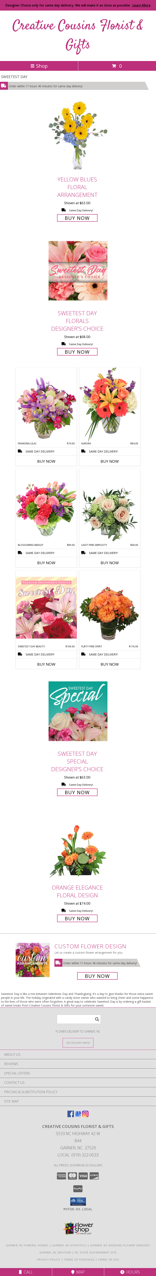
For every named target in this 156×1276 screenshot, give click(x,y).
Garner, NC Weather (55, 1252)
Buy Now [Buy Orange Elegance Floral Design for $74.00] (77, 918)
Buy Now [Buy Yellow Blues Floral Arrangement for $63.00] (77, 218)
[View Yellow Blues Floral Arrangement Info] (78, 137)
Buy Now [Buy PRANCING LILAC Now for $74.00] (46, 461)
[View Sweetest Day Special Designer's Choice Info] (78, 711)
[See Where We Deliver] (78, 1043)
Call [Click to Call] (26, 1272)
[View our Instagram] (85, 1116)
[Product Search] (79, 1019)
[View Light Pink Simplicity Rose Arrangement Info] (109, 506)
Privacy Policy (48, 1259)
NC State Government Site (96, 1252)
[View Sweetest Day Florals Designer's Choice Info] (78, 271)
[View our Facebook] (70, 1116)
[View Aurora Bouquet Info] (109, 404)
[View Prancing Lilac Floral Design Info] (46, 405)
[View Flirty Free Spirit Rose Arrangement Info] (109, 607)
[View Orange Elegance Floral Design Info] (78, 845)
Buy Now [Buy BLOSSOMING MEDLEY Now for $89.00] (46, 562)
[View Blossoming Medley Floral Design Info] (46, 506)
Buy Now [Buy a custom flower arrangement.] (97, 976)
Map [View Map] (78, 1272)
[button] (78, 1201)
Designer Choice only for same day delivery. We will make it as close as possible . (78, 5)
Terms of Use (108, 1259)
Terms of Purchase (79, 1259)
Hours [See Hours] (130, 1272)
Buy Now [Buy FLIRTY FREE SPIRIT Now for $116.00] (110, 664)
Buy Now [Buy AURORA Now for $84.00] (110, 461)
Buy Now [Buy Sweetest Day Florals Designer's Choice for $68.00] (77, 351)
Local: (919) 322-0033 (78, 1155)
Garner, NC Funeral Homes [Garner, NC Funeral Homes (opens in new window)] (27, 1245)
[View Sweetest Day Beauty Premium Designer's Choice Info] (46, 607)
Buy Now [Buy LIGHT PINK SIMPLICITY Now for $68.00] (110, 562)
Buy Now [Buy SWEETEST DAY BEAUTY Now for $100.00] (46, 664)
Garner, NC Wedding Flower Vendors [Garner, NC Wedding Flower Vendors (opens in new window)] (120, 1245)
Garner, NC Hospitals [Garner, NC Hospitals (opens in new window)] (69, 1245)
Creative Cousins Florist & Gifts (78, 36)
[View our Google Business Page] (78, 1116)
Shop (39, 65)
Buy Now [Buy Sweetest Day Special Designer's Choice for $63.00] (77, 792)
